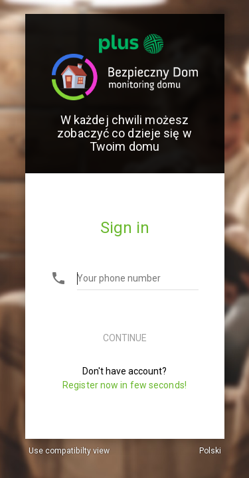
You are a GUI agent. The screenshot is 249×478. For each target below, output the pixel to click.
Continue (125, 338)
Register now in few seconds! (124, 385)
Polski (210, 450)
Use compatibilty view (69, 450)
